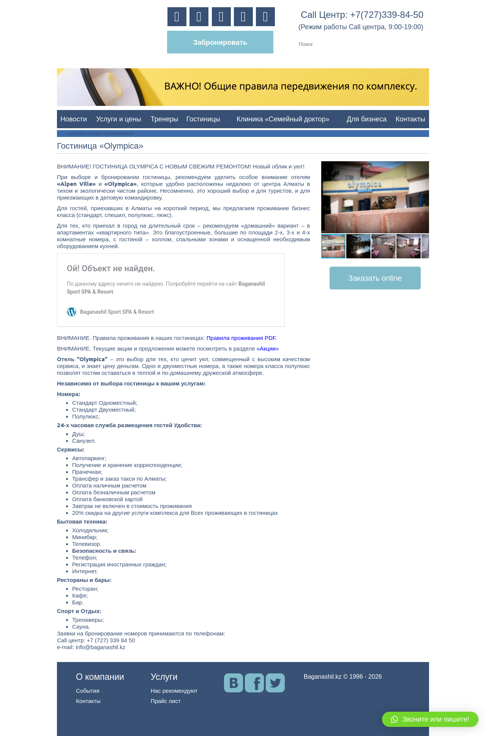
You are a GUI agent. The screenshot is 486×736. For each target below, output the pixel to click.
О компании (100, 677)
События (87, 690)
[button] (422, 168)
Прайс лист (166, 701)
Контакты (410, 119)
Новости (73, 119)
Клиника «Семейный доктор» (283, 119)
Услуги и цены (118, 119)
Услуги (164, 677)
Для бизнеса (367, 119)
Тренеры (164, 119)
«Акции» (268, 348)
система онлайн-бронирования (101, 133)
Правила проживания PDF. (242, 338)
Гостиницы (203, 119)
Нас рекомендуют (174, 690)
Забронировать (220, 42)
